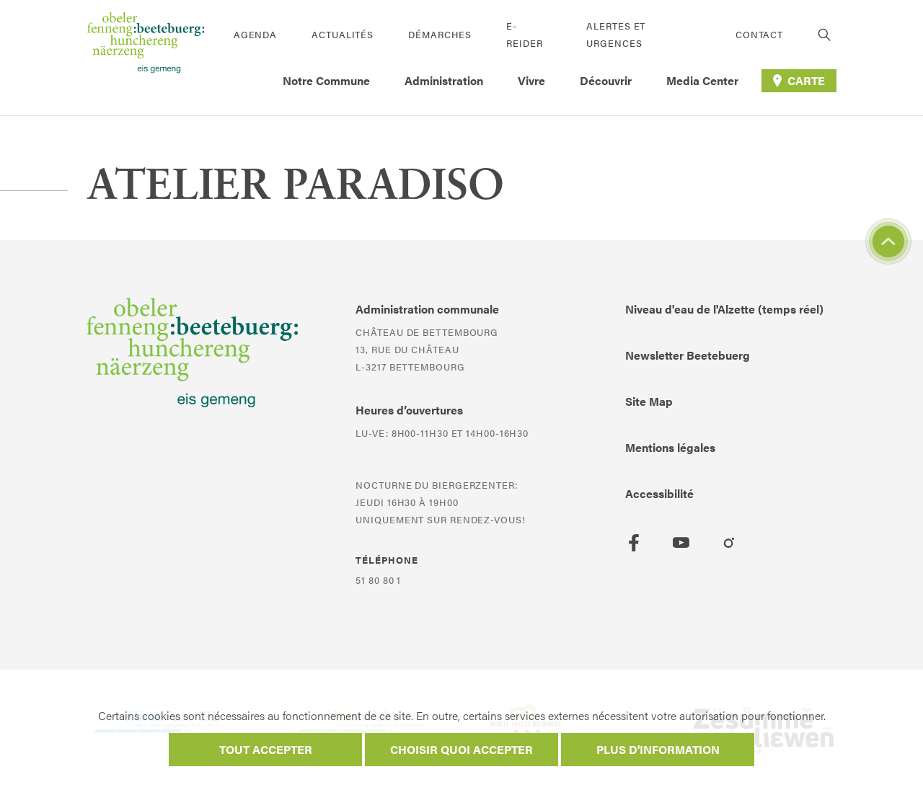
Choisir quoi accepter (461, 749)
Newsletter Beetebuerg (687, 355)
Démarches (440, 34)
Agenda (255, 34)
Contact (759, 34)
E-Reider (524, 34)
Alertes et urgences (615, 34)
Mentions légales (670, 447)
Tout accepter (265, 749)
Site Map (649, 401)
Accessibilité (659, 493)
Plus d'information (658, 749)
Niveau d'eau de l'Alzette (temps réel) (724, 309)
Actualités (343, 34)
